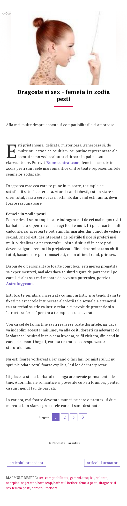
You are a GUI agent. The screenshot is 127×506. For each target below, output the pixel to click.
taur (85, 477)
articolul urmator (102, 462)
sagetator (28, 482)
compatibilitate (56, 477)
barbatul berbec (65, 482)
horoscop (44, 482)
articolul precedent (26, 462)
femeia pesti (88, 482)
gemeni (75, 477)
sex (41, 477)
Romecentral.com (63, 162)
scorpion (13, 482)
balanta (101, 477)
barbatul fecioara (45, 487)
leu (92, 477)
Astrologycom (19, 283)
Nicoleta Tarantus (66, 443)
